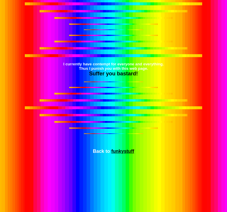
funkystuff (122, 151)
